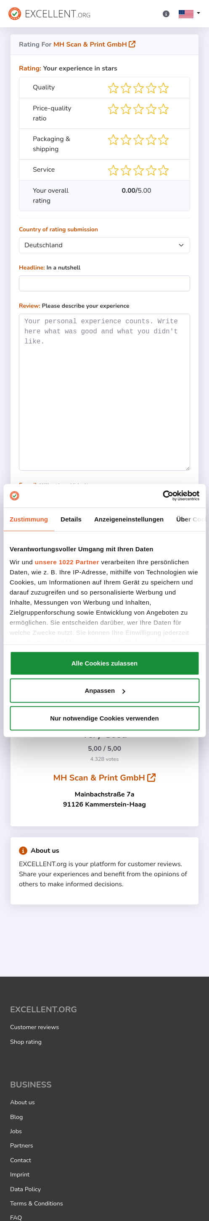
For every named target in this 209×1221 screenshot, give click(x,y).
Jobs (16, 1131)
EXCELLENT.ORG (43, 1009)
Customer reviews (34, 1027)
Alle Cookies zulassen (104, 662)
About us (39, 850)
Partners (21, 1145)
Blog (16, 1117)
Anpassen (105, 690)
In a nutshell (49, 268)
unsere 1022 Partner (67, 562)
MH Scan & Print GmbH (94, 44)
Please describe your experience (74, 306)
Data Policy (25, 1189)
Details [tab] (71, 518)
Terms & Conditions (36, 1203)
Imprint (19, 1174)
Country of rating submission (58, 229)
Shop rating (26, 1042)
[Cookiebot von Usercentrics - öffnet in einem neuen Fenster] (162, 495)
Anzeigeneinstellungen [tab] (129, 518)
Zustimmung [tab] (29, 518)
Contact (20, 1160)
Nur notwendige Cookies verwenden (104, 717)
